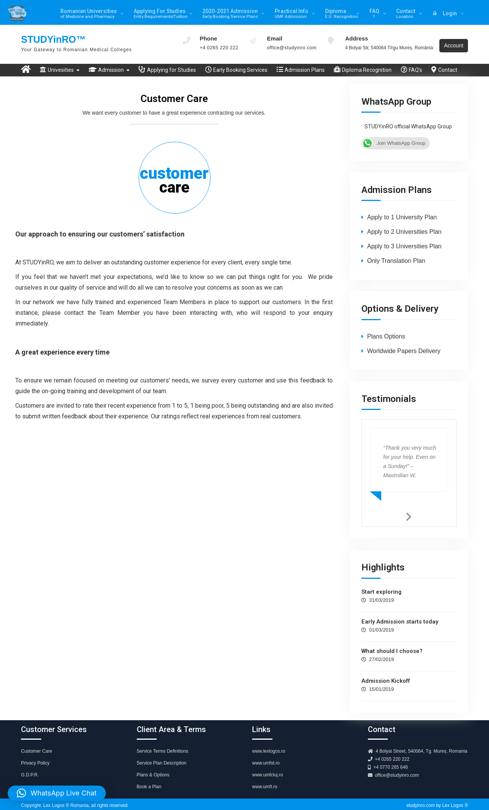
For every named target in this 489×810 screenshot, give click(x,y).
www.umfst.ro (266, 758)
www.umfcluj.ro (267, 770)
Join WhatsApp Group (393, 138)
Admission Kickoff (385, 676)
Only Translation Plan (396, 256)
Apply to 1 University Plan (402, 212)
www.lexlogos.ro (268, 746)
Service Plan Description (162, 758)
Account (454, 42)
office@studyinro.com (289, 47)
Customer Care (36, 746)
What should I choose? (392, 646)
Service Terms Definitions (162, 746)
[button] (57, 793)
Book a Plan (149, 782)
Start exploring (381, 587)
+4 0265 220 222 (217, 47)
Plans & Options (153, 770)
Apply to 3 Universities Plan (404, 241)
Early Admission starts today (399, 616)
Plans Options (386, 331)
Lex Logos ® (455, 801)
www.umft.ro (264, 782)
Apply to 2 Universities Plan (404, 227)
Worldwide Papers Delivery (403, 346)
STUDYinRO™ (54, 38)
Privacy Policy (35, 758)
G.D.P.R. (30, 770)
